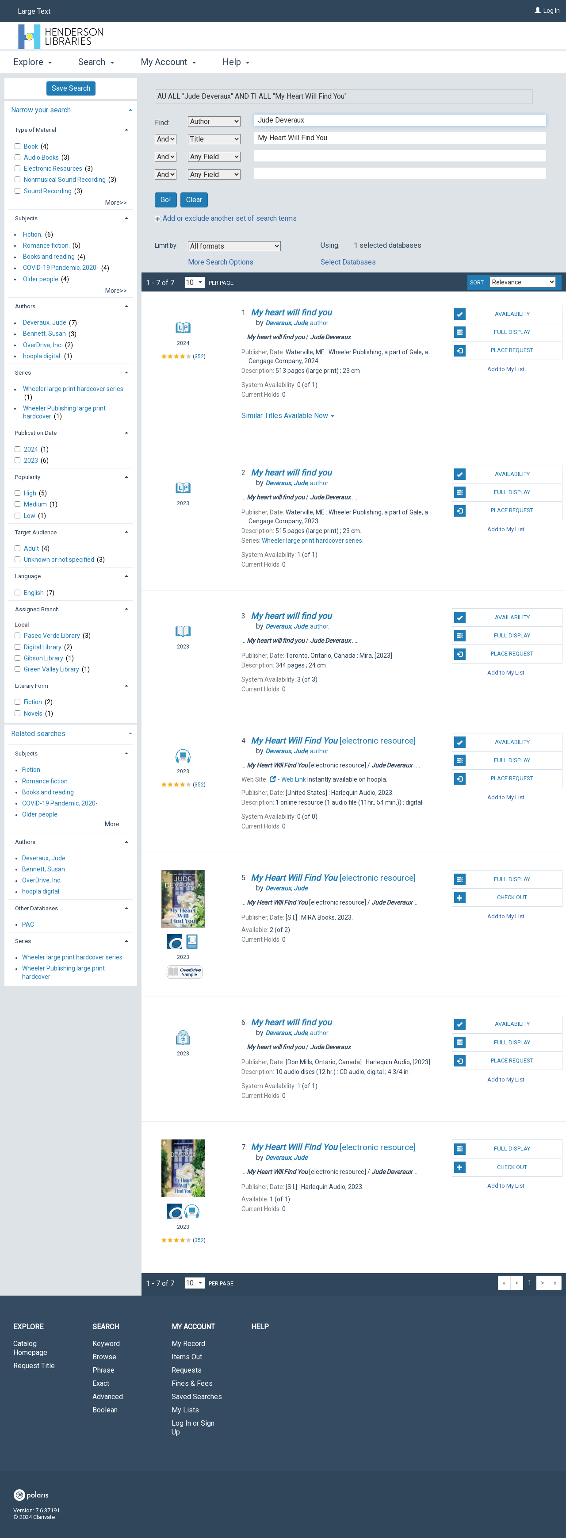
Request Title (34, 1366)
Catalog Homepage (30, 1348)
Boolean (105, 1410)
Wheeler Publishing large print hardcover (64, 412)
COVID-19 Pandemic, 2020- (61, 268)
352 (199, 356)
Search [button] (96, 62)
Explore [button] (32, 62)
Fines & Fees (192, 1383)
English (34, 592)
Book (31, 146)
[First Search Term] (395, 120)
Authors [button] (25, 306)
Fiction (33, 702)
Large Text (34, 11)
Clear (194, 200)
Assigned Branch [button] (37, 609)
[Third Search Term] (395, 156)
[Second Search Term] (395, 138)
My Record (188, 1343)
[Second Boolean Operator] (165, 157)
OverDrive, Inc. (42, 345)
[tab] (70, 109)
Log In (551, 10)
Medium (36, 504)
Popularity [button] (27, 477)
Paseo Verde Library (52, 635)
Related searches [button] (38, 733)
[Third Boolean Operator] (165, 174)
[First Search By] (214, 121)
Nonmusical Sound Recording (65, 179)
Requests (187, 1370)
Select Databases (348, 262)
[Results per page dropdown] (195, 282)
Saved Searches (197, 1396)
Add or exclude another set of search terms (226, 218)
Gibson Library (44, 658)
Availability (492, 314)
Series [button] (23, 372)
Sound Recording (48, 191)
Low (30, 515)
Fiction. (32, 234)
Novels (34, 713)
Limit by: (167, 245)
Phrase (103, 1370)
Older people (40, 279)
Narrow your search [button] (41, 110)
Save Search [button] (71, 88)
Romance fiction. (46, 245)
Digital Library (43, 647)
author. (297, 322)
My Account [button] (168, 62)
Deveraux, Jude (44, 322)
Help (260, 1327)
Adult (32, 548)
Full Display (492, 332)
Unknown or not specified (60, 559)
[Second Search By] (214, 139)
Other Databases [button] (36, 908)
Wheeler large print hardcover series (73, 389)
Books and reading (49, 257)
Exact (100, 1383)
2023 (31, 460)
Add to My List (505, 369)
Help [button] (235, 62)
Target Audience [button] (36, 532)
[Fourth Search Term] (395, 173)
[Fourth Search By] (214, 174)
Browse (104, 1357)
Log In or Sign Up (193, 1427)
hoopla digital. (42, 356)
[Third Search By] (214, 157)
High (31, 493)
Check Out (491, 897)
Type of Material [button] (35, 130)
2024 (31, 449)
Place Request (494, 351)
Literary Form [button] (31, 686)
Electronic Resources (54, 168)
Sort (477, 283)
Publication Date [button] (36, 433)
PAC (28, 924)
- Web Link (287, 779)
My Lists (185, 1410)
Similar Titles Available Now (287, 415)
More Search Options (220, 262)
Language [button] (28, 576)
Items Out (187, 1357)
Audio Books (42, 157)
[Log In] (538, 10)
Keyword (106, 1343)
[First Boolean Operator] (165, 139)
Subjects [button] (26, 218)
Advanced (107, 1396)
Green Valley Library (52, 669)
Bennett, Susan (44, 334)
